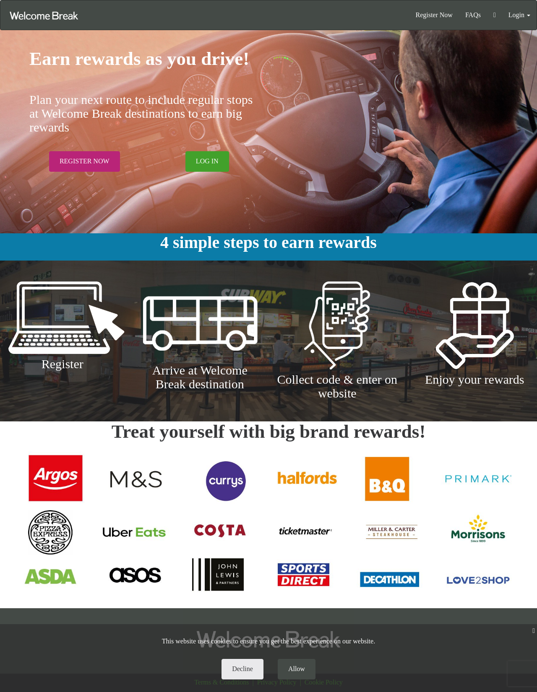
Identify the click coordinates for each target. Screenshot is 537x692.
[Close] (533, 631)
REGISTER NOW (84, 161)
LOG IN (207, 161)
